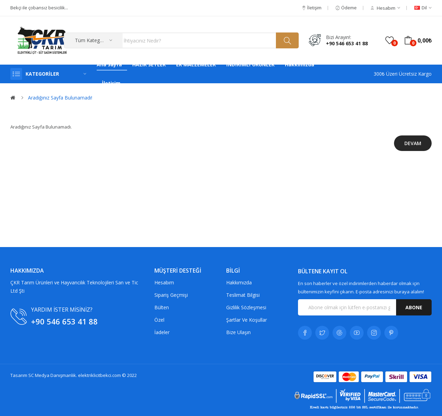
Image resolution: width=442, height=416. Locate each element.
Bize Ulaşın (238, 332)
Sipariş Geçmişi (171, 295)
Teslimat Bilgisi (243, 295)
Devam (412, 143)
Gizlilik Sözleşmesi (246, 307)
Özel (159, 319)
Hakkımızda (239, 282)
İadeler (162, 332)
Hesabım (164, 282)
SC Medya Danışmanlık (52, 375)
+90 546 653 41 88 (347, 43)
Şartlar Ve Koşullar (246, 319)
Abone (413, 307)
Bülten (161, 307)
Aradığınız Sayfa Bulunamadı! (60, 97)
